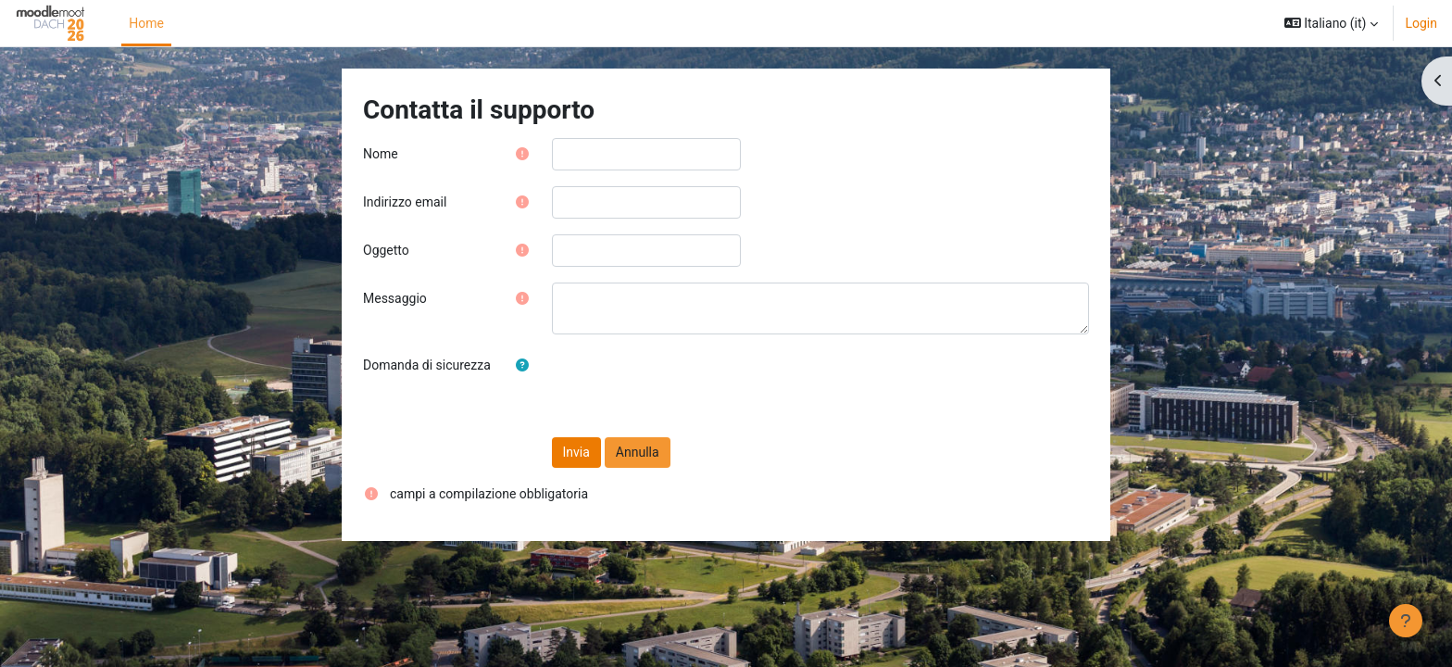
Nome (380, 153)
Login (1421, 23)
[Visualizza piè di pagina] (1405, 620)
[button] (1331, 23)
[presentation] (692, 385)
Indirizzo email (404, 202)
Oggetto (386, 250)
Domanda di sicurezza (427, 365)
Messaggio (395, 298)
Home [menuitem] (146, 23)
